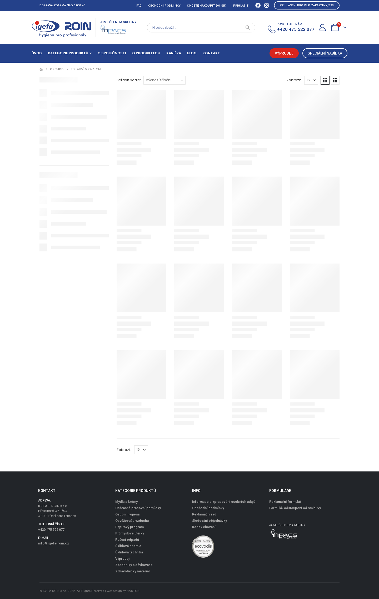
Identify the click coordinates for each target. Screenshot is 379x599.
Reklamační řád (204, 514)
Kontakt (211, 53)
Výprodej (122, 559)
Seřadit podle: (129, 79)
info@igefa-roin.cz (53, 543)
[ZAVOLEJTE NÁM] (291, 27)
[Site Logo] (62, 27)
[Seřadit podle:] (164, 80)
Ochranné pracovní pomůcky (138, 508)
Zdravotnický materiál (132, 571)
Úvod (37, 53)
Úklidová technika (129, 552)
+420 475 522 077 (51, 530)
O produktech (146, 53)
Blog (192, 53)
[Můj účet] (322, 27)
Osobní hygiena (127, 514)
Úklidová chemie (128, 546)
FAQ (139, 5)
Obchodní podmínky (164, 5)
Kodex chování (204, 527)
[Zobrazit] (311, 80)
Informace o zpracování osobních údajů (223, 502)
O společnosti (112, 53)
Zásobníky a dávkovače (134, 565)
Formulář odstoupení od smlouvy (295, 508)
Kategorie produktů (68, 53)
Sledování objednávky (209, 521)
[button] (325, 80)
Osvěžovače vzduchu (132, 521)
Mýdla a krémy (126, 502)
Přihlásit (240, 5)
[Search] (247, 27)
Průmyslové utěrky (129, 533)
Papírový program (129, 527)
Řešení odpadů (127, 540)
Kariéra (173, 53)
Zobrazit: (294, 79)
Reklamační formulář (285, 502)
